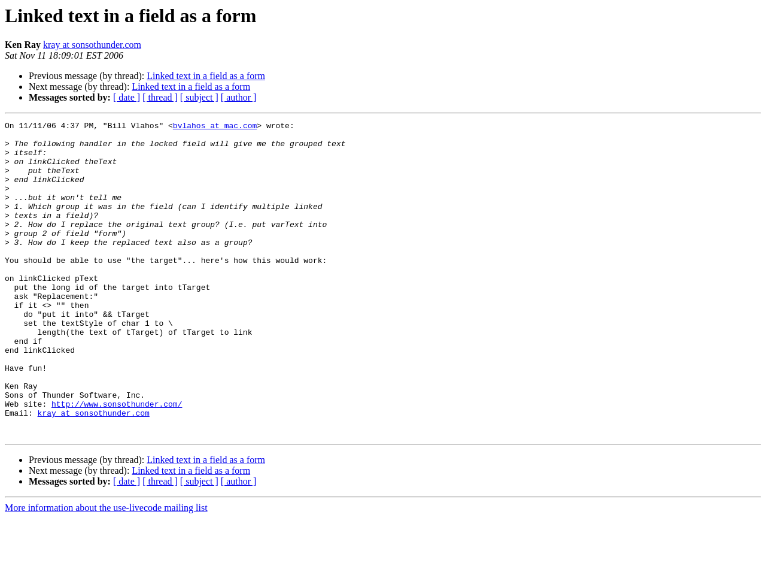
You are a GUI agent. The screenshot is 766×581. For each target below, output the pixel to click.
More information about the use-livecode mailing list (106, 570)
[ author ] (239, 97)
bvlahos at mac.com (215, 127)
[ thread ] (160, 97)
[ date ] (126, 97)
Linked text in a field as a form (206, 76)
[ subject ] (199, 97)
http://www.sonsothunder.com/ (116, 461)
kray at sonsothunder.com (92, 45)
